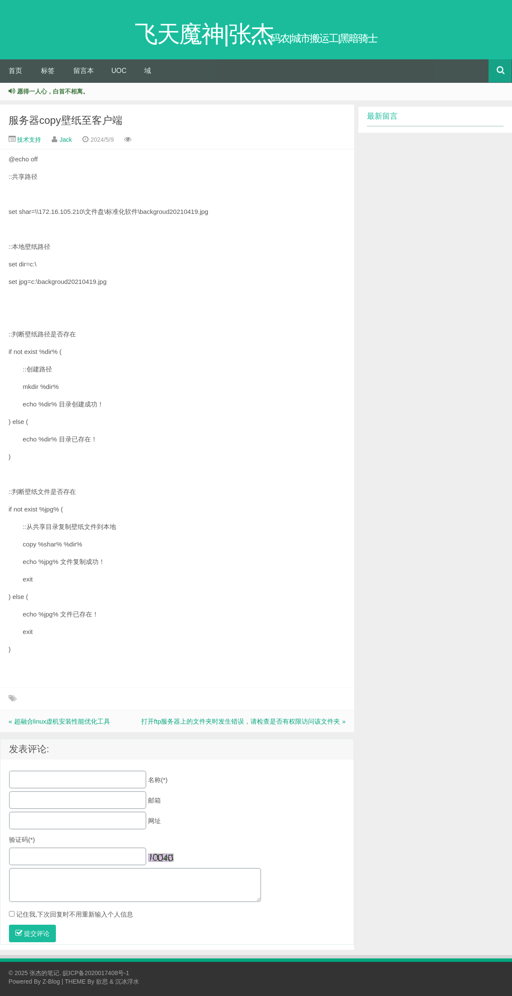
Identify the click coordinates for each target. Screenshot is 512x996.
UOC (119, 70)
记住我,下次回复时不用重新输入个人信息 (74, 914)
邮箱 (154, 800)
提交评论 (32, 933)
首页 (15, 70)
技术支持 (29, 139)
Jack (66, 139)
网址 (154, 820)
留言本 (83, 70)
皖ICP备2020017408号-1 (96, 973)
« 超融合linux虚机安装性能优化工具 (59, 721)
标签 (48, 70)
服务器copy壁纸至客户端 (65, 120)
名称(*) (158, 779)
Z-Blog (51, 981)
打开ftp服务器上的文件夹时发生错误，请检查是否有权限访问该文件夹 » (243, 721)
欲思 (102, 981)
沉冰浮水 (127, 981)
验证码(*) (22, 839)
